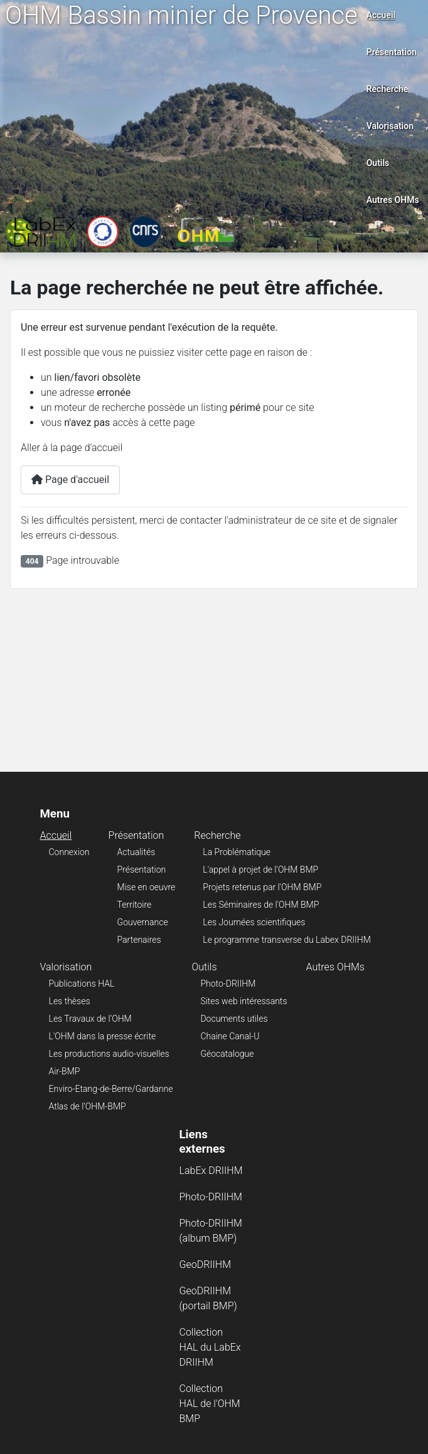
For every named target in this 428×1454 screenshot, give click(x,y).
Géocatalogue (227, 1054)
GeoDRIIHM (205, 1264)
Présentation (391, 52)
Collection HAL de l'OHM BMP (209, 1404)
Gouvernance (142, 922)
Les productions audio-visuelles (109, 1054)
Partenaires (139, 940)
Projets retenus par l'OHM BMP (262, 887)
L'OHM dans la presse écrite (102, 1036)
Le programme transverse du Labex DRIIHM (286, 940)
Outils (378, 163)
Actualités (136, 852)
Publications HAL (82, 984)
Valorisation (390, 126)
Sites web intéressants (243, 1001)
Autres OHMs (392, 200)
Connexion (69, 852)
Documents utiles (233, 1019)
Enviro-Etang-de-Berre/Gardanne (111, 1089)
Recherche (387, 89)
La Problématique (236, 852)
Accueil (381, 15)
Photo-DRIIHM (227, 984)
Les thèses (69, 1001)
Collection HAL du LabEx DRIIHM (210, 1347)
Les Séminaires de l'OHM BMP (261, 905)
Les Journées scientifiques (254, 922)
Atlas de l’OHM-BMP (87, 1106)
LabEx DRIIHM (211, 1170)
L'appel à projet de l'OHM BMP (260, 870)
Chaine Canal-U (229, 1036)
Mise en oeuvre (146, 887)
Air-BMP (64, 1071)
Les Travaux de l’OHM (90, 1019)
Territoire (134, 905)
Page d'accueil (70, 480)
